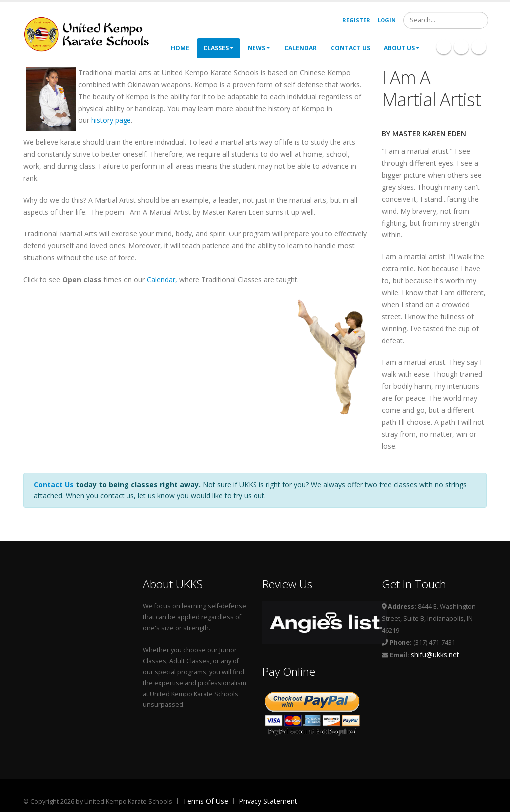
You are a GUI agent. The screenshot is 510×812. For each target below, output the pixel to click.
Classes (218, 48)
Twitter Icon (478, 46)
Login (387, 20)
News (259, 48)
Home (180, 48)
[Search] (445, 20)
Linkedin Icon (461, 46)
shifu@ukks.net (435, 654)
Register (356, 20)
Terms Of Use (205, 801)
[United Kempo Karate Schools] (93, 33)
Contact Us (350, 48)
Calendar (300, 48)
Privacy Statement (268, 801)
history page (111, 120)
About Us (402, 48)
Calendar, (163, 279)
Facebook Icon (443, 46)
